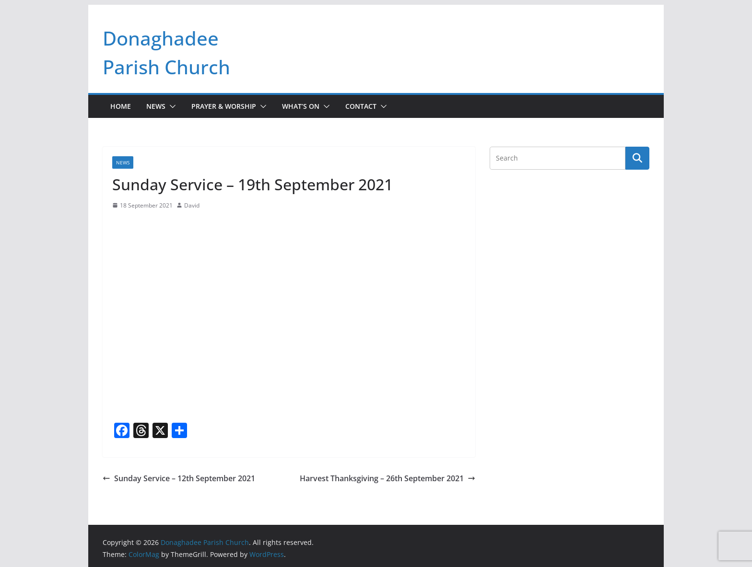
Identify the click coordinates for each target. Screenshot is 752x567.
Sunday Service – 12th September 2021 (179, 478)
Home (120, 106)
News (155, 106)
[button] (170, 106)
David (192, 205)
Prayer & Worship (223, 106)
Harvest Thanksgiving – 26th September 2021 (387, 478)
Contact (360, 106)
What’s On (300, 106)
